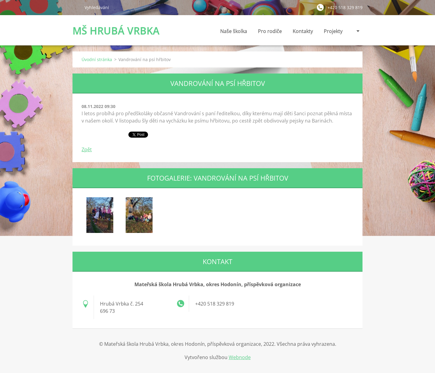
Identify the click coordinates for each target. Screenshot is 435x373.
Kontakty (302, 33)
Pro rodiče (270, 33)
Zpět (87, 149)
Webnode (240, 357)
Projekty (333, 31)
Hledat (76, 7)
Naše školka (234, 33)
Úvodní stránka (97, 59)
